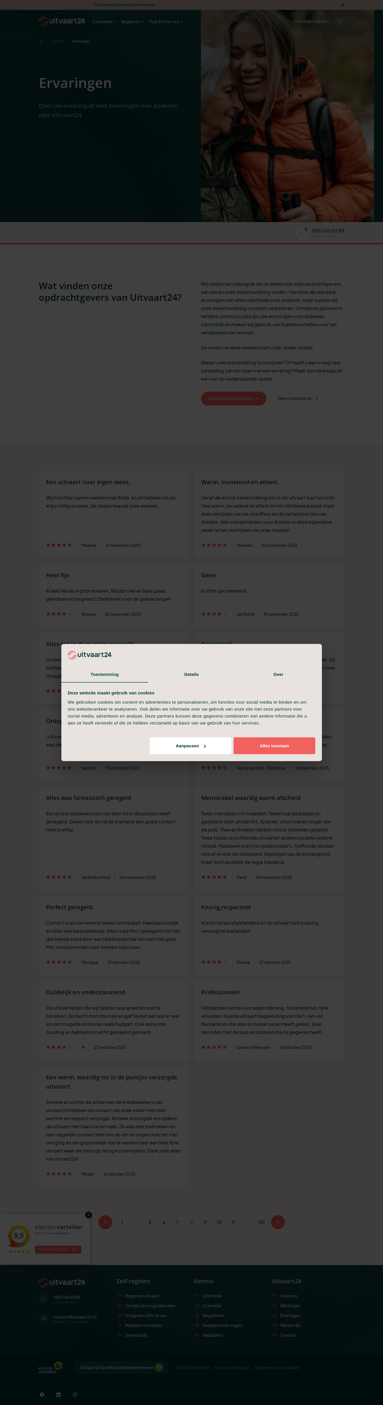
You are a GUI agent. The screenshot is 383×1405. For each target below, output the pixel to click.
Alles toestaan (274, 745)
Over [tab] (278, 674)
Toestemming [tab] (105, 674)
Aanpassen (191, 745)
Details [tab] (191, 674)
